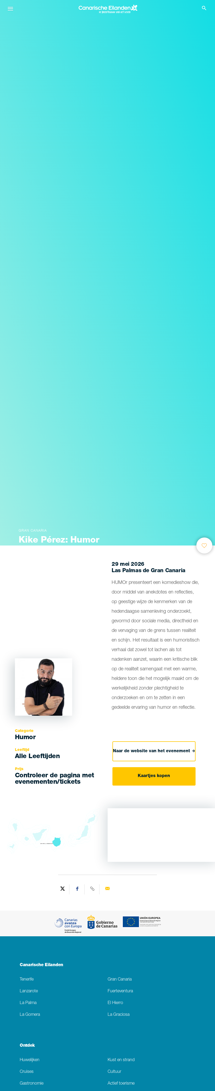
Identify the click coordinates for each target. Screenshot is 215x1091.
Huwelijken (29, 1060)
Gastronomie (31, 1083)
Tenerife (27, 979)
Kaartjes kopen (154, 776)
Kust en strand (121, 1060)
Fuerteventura (120, 991)
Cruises (27, 1072)
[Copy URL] (93, 889)
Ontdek (27, 1046)
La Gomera (30, 1015)
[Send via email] (107, 889)
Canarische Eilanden (41, 965)
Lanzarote (29, 991)
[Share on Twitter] (63, 889)
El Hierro (115, 1003)
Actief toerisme (121, 1083)
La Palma (28, 1003)
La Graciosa (118, 1015)
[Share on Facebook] (77, 889)
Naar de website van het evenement (154, 751)
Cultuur (114, 1072)
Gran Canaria (120, 979)
